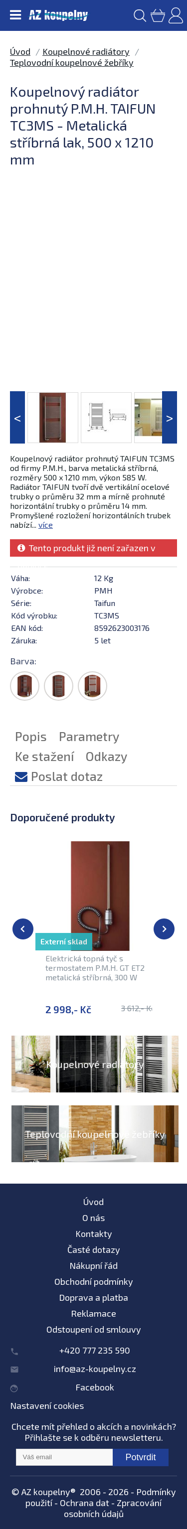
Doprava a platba (93, 1297)
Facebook (94, 1386)
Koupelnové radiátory (86, 51)
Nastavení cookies (47, 1405)
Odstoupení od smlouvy (93, 1329)
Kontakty (93, 1233)
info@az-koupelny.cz (95, 1368)
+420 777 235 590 (94, 1350)
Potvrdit (140, 1457)
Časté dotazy (93, 1249)
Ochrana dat (84, 1502)
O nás (93, 1217)
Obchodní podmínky (93, 1281)
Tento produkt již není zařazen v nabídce (86, 549)
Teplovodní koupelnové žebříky (72, 62)
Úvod (20, 51)
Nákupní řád (93, 1265)
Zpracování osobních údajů (113, 1508)
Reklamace (93, 1313)
